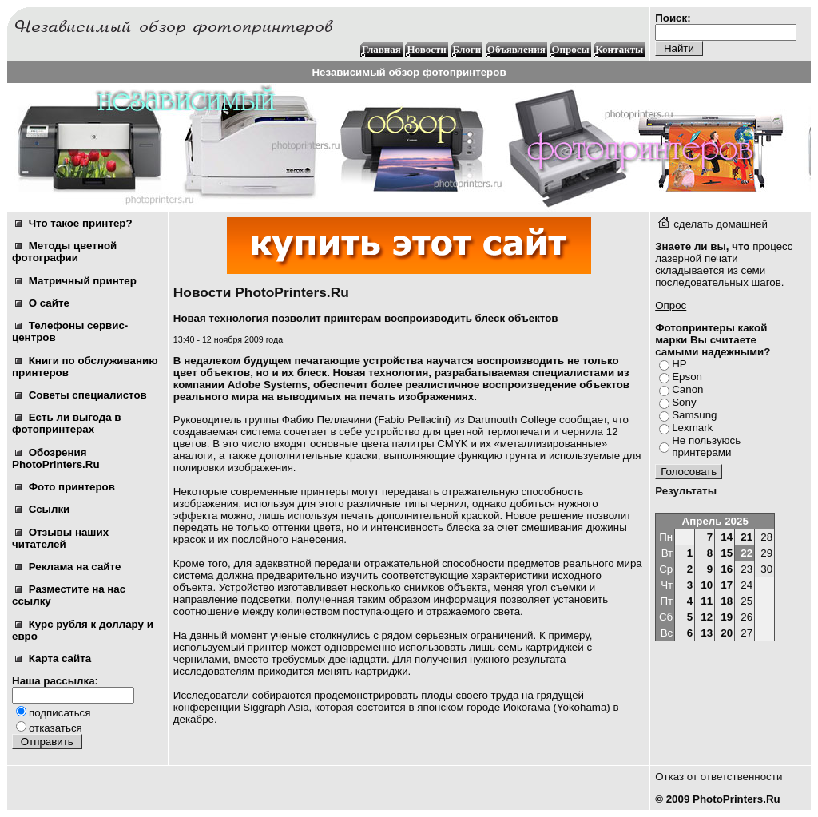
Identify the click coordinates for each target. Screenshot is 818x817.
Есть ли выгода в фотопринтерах (66, 423)
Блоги (467, 49)
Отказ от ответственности (718, 777)
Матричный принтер (76, 281)
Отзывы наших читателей (60, 538)
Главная (381, 49)
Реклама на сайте (68, 567)
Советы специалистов (81, 395)
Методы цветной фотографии (64, 252)
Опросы (570, 49)
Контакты (619, 49)
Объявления (516, 49)
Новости (426, 49)
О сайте (42, 303)
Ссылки (42, 509)
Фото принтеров (65, 487)
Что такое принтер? (74, 223)
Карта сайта (53, 658)
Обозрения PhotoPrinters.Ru (56, 458)
